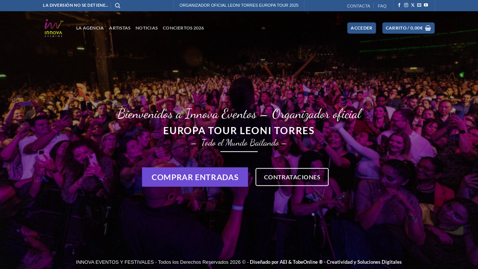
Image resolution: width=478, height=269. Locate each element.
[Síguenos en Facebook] (399, 5)
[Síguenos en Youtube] (426, 5)
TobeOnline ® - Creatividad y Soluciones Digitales (347, 262)
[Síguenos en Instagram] (406, 5)
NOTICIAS (147, 27)
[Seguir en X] (413, 5)
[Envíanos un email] (419, 5)
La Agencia (90, 27)
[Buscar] (117, 6)
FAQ (382, 5)
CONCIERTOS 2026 (183, 27)
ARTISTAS (119, 27)
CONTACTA (358, 5)
